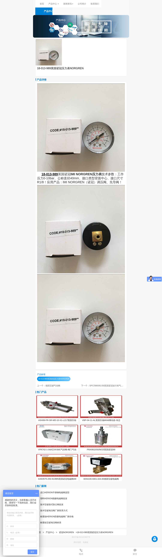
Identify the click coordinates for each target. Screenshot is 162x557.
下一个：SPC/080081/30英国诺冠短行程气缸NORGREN (107, 385)
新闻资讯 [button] (68, 4)
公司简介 (82, 4)
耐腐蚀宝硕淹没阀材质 (49, 522)
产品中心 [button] (53, 4)
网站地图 (77, 542)
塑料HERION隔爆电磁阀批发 (52, 498)
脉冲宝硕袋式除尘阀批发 (50, 504)
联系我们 (95, 4)
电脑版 (85, 542)
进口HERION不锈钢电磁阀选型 (53, 492)
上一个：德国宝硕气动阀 (48, 385)
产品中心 (50, 532)
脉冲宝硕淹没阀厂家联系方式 (52, 510)
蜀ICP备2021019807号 (81, 537)
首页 (42, 4)
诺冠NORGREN (66, 532)
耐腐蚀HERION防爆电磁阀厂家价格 (55, 516)
